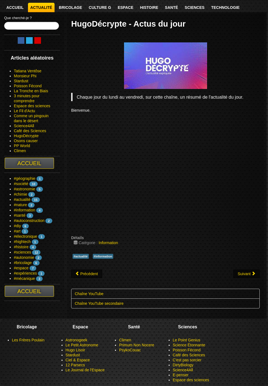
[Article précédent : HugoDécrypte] (86, 274)
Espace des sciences (32, 106)
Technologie (225, 7)
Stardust (21, 81)
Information (108, 243)
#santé (19, 215)
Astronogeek (76, 340)
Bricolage (70, 7)
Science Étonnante (189, 345)
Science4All (24, 126)
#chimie (20, 194)
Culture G (100, 7)
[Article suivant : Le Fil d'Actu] (246, 274)
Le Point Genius (186, 340)
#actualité (22, 199)
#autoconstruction (29, 220)
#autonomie (24, 257)
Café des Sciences (30, 131)
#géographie (24, 178)
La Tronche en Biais (31, 91)
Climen (20, 151)
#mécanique (24, 278)
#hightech (22, 241)
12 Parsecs (75, 365)
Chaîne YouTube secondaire (99, 303)
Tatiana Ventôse (28, 71)
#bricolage (23, 262)
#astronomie (24, 189)
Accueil (15, 7)
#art (17, 231)
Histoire (149, 7)
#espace (21, 268)
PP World (22, 146)
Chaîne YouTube (89, 294)
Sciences (195, 7)
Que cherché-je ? (18, 18)
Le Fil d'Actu (24, 111)
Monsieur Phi (25, 76)
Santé (171, 7)
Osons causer (26, 141)
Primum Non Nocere (136, 345)
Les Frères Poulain (28, 340)
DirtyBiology (183, 365)
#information (24, 210)
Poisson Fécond (28, 86)
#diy (17, 226)
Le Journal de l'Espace (85, 370)
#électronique (25, 236)
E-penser (181, 375)
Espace (125, 7)
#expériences (25, 273)
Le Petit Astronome (82, 345)
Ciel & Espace (78, 360)
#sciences (22, 252)
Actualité (41, 7)
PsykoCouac (130, 350)
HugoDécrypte (26, 136)
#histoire (21, 247)
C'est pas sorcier (187, 360)
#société (21, 184)
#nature (20, 205)
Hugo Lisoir (75, 350)
